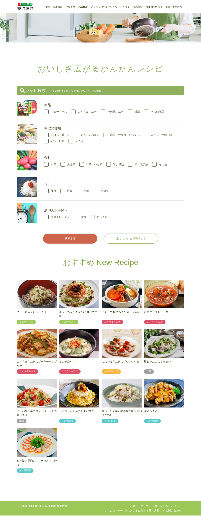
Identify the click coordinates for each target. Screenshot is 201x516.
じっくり (102, 217)
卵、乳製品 (141, 164)
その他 (79, 141)
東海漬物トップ (25, 48)
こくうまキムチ (87, 111)
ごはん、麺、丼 (60, 134)
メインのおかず (90, 134)
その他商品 (157, 111)
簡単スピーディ (60, 217)
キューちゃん (59, 111)
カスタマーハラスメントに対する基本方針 (134, 510)
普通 (83, 217)
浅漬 (137, 111)
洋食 (70, 190)
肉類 (53, 164)
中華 (86, 190)
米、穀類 (118, 164)
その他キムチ (116, 111)
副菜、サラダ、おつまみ (125, 134)
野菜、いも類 (94, 164)
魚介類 (71, 164)
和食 (53, 190)
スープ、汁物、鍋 (161, 134)
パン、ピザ (57, 141)
